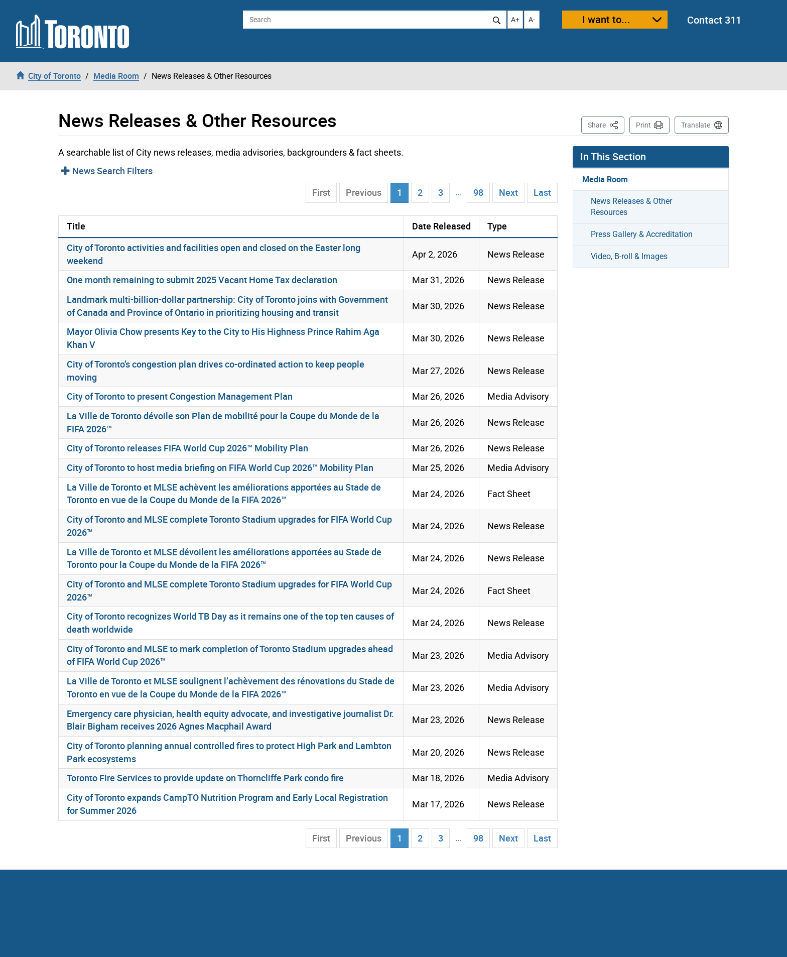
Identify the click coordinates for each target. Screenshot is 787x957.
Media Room (605, 179)
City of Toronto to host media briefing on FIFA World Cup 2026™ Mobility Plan (220, 467)
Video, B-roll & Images (629, 256)
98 (478, 192)
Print (643, 125)
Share (606, 124)
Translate (695, 125)
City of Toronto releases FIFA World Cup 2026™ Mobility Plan (187, 448)
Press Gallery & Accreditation (642, 234)
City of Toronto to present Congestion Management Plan (180, 396)
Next (508, 192)
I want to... (606, 19)
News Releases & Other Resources (631, 206)
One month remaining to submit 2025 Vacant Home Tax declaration (202, 280)
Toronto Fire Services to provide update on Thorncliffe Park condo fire (205, 778)
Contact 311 (714, 20)
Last (542, 192)
